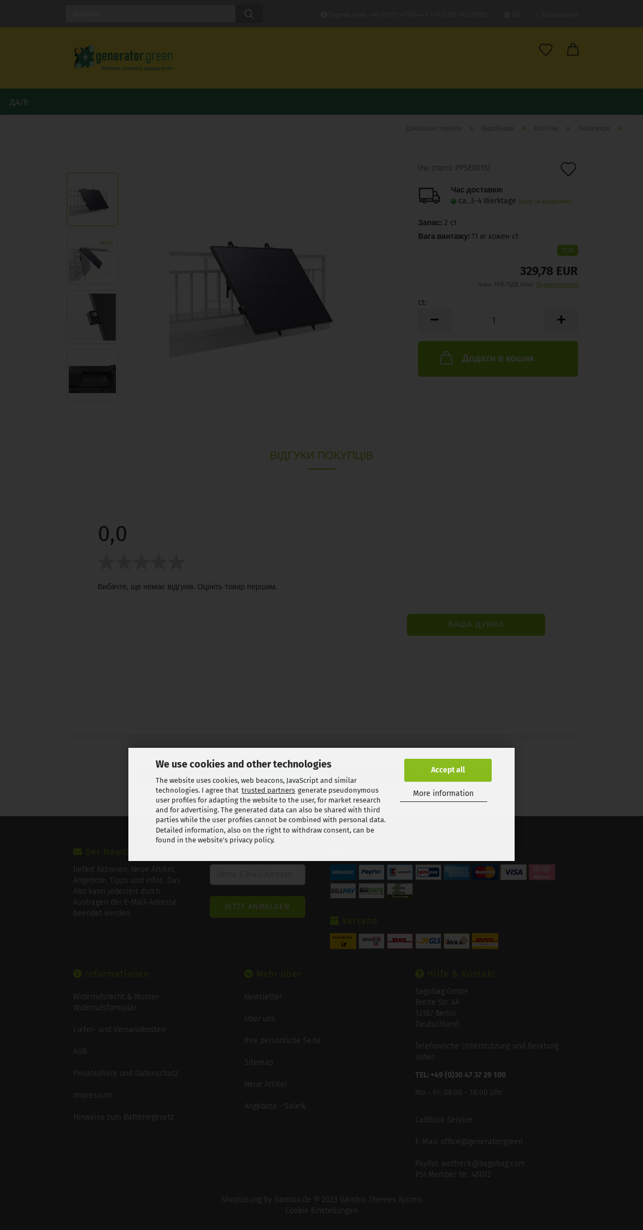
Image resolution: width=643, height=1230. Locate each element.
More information (443, 793)
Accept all (448, 770)
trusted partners (268, 790)
